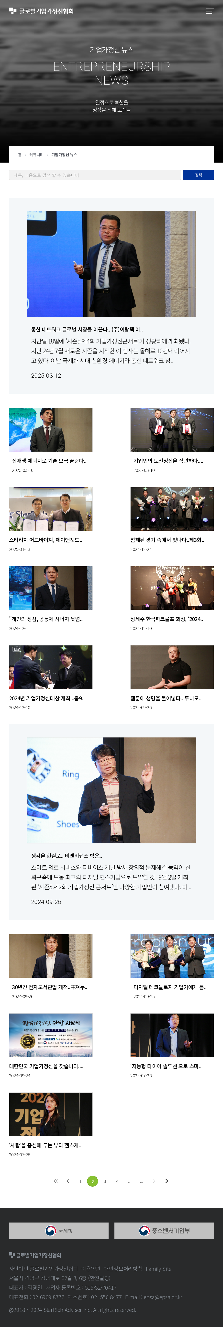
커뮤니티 (36, 154)
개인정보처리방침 (123, 1268)
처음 (56, 1181)
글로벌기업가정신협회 (41, 11)
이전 (68, 1181)
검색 (198, 175)
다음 (154, 1181)
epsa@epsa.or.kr (163, 1297)
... (141, 1181)
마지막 (166, 1181)
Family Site (158, 1268)
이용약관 (90, 1268)
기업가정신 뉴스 (64, 154)
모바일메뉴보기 (210, 11)
